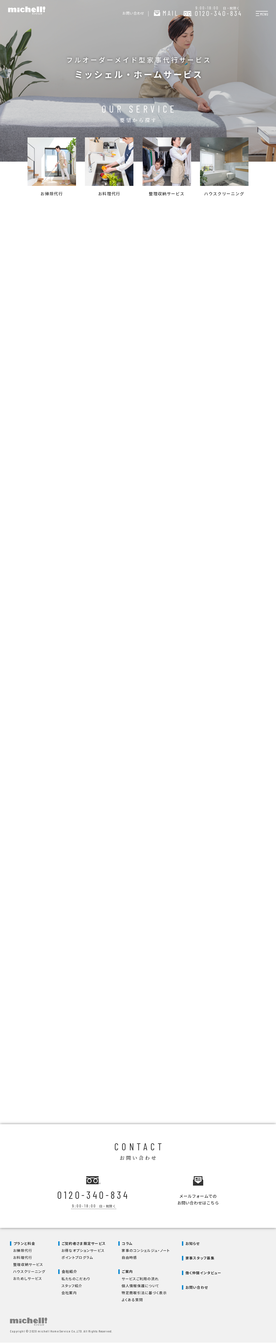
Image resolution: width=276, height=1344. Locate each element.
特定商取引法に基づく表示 (144, 1294)
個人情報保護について (140, 1287)
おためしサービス (27, 1280)
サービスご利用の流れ (140, 1280)
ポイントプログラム (77, 1259)
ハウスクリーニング (29, 1273)
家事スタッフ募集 (200, 1259)
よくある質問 (132, 1301)
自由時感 (129, 1259)
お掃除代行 (22, 1252)
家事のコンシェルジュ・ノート (146, 1252)
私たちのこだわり (75, 1280)
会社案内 (69, 1294)
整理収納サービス (28, 1266)
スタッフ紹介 (71, 1287)
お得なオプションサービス (83, 1252)
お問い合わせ (196, 1288)
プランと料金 (24, 1245)
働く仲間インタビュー (203, 1274)
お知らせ (192, 1245)
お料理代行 (22, 1259)
